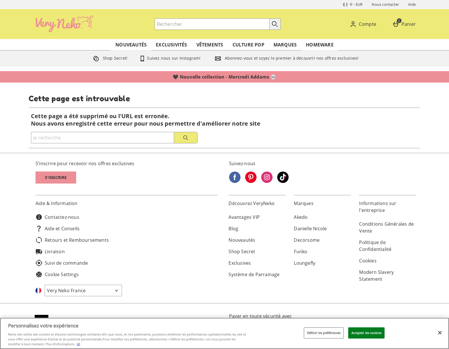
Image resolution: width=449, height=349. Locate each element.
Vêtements (209, 45)
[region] (224, 333)
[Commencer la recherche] (275, 24)
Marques (285, 45)
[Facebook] (235, 181)
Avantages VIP (244, 217)
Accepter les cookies (366, 333)
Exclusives (240, 263)
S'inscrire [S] (56, 177)
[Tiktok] (283, 181)
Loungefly (304, 263)
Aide (412, 4)
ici (78, 344)
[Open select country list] (83, 290)
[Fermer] (440, 332)
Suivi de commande (62, 263)
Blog (233, 228)
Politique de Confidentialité (375, 245)
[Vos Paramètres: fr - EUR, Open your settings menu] (352, 4)
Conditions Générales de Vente (386, 227)
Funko (300, 251)
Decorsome (307, 240)
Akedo (301, 217)
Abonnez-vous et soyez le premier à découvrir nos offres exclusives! (285, 58)
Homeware (320, 45)
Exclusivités (171, 45)
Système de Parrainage (254, 274)
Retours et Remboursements (72, 240)
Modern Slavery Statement (376, 275)
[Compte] (364, 24)
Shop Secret (242, 251)
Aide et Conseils (58, 228)
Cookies (367, 261)
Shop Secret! (109, 58)
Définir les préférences (324, 333)
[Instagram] (267, 181)
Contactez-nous (57, 217)
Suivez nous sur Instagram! (169, 58)
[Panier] (405, 24)
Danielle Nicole (310, 228)
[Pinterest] (251, 181)
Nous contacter (385, 4)
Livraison (50, 251)
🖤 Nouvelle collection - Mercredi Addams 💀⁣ (224, 77)
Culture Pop (248, 45)
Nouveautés (131, 45)
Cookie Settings (57, 274)
